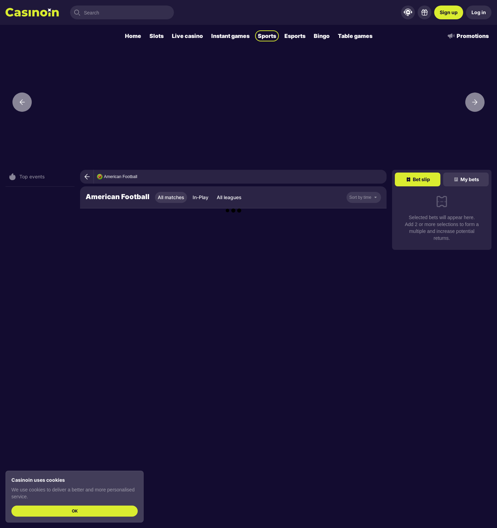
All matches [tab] (171, 197)
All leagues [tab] (229, 197)
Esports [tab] (294, 35)
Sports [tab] (267, 35)
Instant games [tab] (230, 35)
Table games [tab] (355, 35)
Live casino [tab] (187, 35)
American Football (120, 176)
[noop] (364, 197)
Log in (478, 12)
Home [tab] (133, 35)
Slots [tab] (156, 35)
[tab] (417, 179)
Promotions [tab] (468, 36)
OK (75, 511)
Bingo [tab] (322, 35)
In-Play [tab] (200, 197)
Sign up (449, 12)
